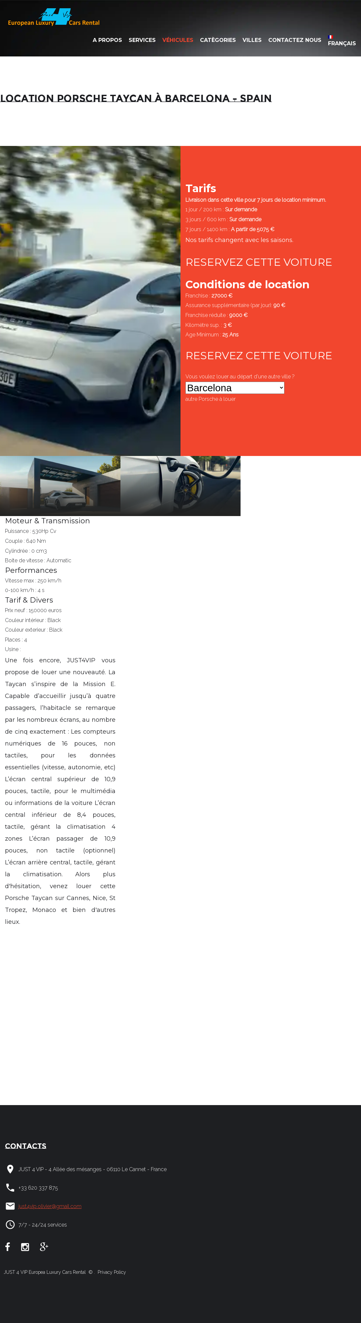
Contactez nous (294, 40)
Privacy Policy (111, 1272)
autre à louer (210, 399)
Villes (252, 40)
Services (142, 40)
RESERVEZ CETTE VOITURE (258, 262)
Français (342, 41)
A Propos (107, 40)
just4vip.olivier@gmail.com (50, 1206)
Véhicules (177, 40)
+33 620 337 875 (38, 1188)
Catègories (218, 40)
